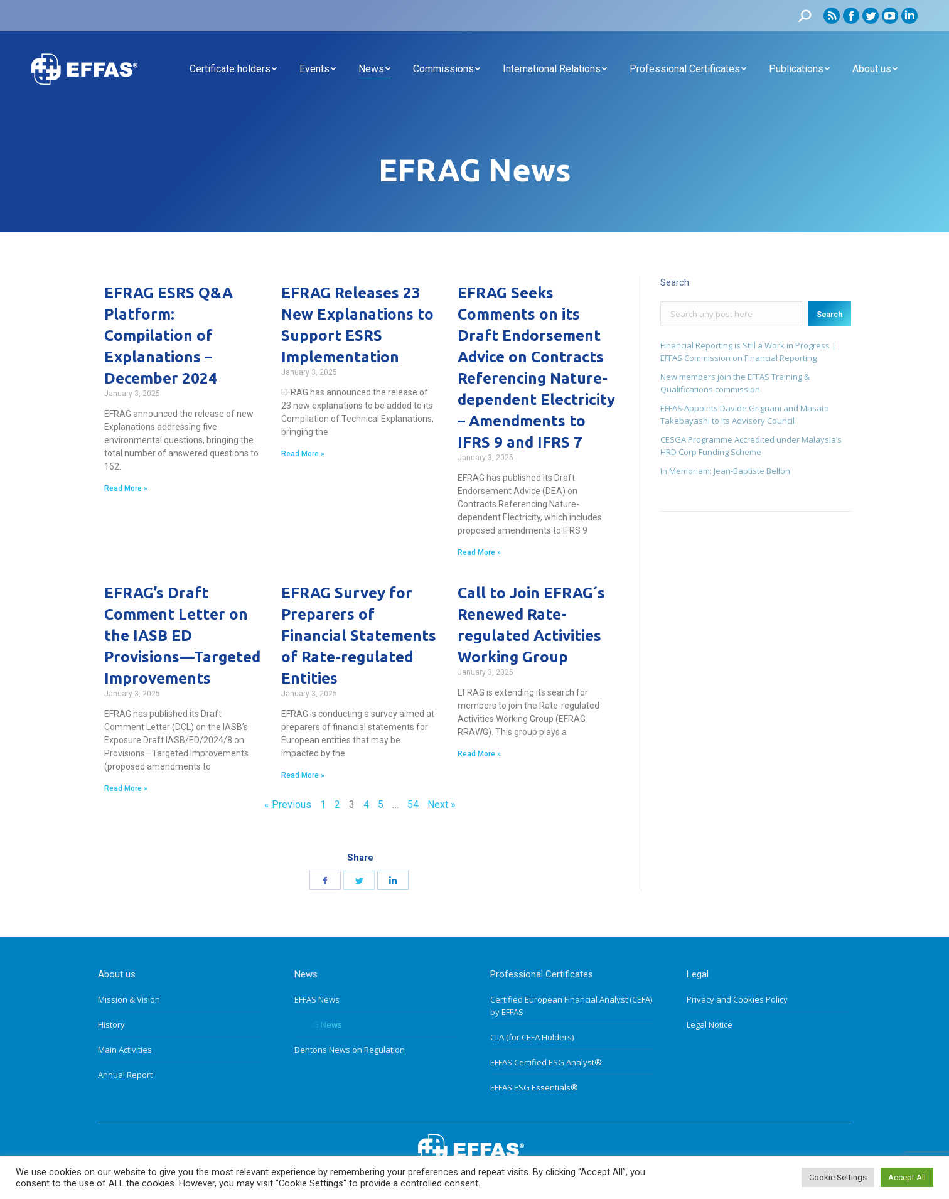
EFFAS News (317, 999)
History (111, 1024)
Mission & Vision (129, 999)
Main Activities (125, 1049)
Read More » (125, 488)
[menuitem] (233, 69)
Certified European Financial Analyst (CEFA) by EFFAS (571, 1006)
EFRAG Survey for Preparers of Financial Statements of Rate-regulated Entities (358, 635)
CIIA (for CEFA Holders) (532, 1037)
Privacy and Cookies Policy (737, 999)
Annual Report (125, 1074)
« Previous (287, 804)
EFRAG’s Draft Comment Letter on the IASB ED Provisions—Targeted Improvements (182, 635)
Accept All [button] (907, 1177)
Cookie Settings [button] (838, 1177)
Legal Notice (709, 1024)
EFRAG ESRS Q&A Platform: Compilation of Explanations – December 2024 (168, 335)
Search (829, 314)
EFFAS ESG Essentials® (534, 1087)
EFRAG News (318, 1024)
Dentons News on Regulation (349, 1049)
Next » (441, 804)
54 (413, 804)
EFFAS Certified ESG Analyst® (546, 1062)
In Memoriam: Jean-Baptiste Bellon (725, 470)
